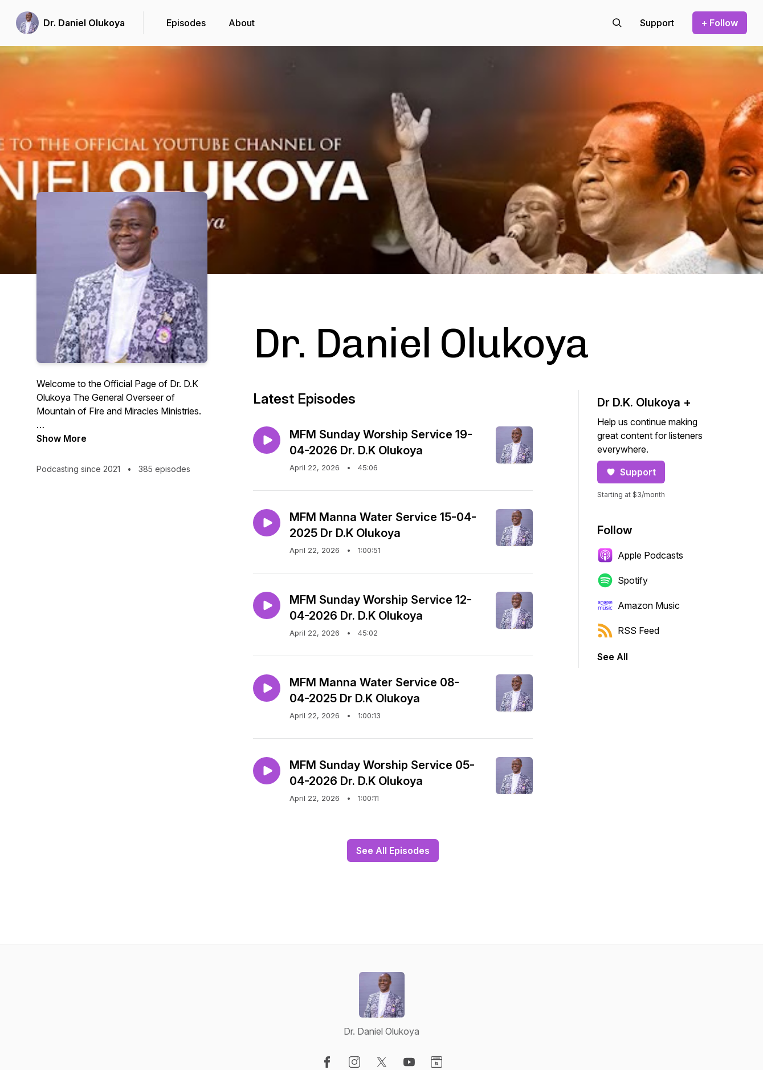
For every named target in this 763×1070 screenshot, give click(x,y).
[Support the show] (657, 23)
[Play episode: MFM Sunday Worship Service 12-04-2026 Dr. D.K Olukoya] (266, 605)
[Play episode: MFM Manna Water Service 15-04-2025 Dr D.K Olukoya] (266, 522)
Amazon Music (638, 605)
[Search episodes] (617, 23)
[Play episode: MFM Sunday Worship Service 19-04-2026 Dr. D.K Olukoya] (266, 440)
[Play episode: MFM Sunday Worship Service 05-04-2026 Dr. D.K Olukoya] (266, 770)
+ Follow (719, 23)
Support (631, 472)
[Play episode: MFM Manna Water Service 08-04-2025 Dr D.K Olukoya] (266, 688)
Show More (61, 438)
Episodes (186, 23)
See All (612, 656)
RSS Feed (628, 630)
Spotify (622, 580)
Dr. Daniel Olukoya (84, 23)
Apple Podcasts (640, 555)
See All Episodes (393, 850)
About (242, 23)
